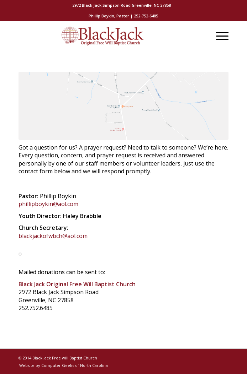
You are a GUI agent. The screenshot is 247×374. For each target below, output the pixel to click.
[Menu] (218, 36)
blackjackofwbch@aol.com (53, 236)
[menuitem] (121, 5)
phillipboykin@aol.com (48, 204)
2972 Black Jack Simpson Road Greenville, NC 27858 (121, 5)
